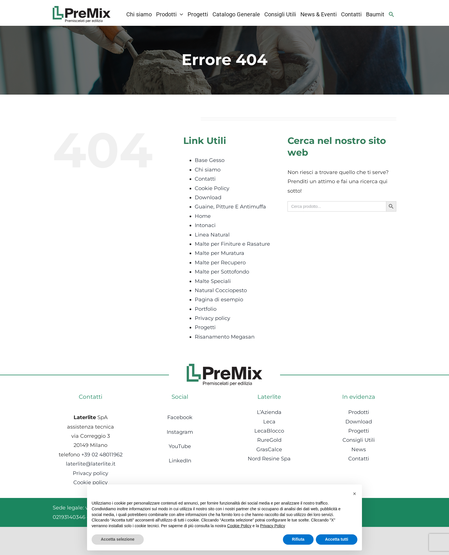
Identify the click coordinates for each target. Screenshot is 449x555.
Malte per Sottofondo (222, 272)
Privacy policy (212, 318)
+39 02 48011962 (102, 455)
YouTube (180, 446)
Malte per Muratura (219, 253)
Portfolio (205, 309)
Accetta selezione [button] (118, 539)
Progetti (205, 327)
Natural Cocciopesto (221, 290)
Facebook (179, 417)
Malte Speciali (213, 281)
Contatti (205, 179)
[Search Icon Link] (391, 14)
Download (208, 197)
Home (203, 216)
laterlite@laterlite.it (90, 464)
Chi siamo (207, 170)
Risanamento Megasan (225, 337)
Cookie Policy (212, 188)
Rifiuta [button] (298, 539)
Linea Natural (212, 235)
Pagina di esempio (219, 299)
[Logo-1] (82, 8)
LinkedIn (180, 461)
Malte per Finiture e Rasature (232, 244)
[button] (354, 493)
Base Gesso (209, 160)
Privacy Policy (272, 525)
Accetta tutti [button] (336, 539)
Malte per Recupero (220, 262)
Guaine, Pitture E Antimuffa (230, 207)
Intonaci (205, 225)
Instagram (180, 432)
